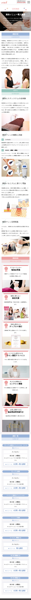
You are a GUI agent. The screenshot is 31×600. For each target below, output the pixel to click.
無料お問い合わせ (21, 1)
